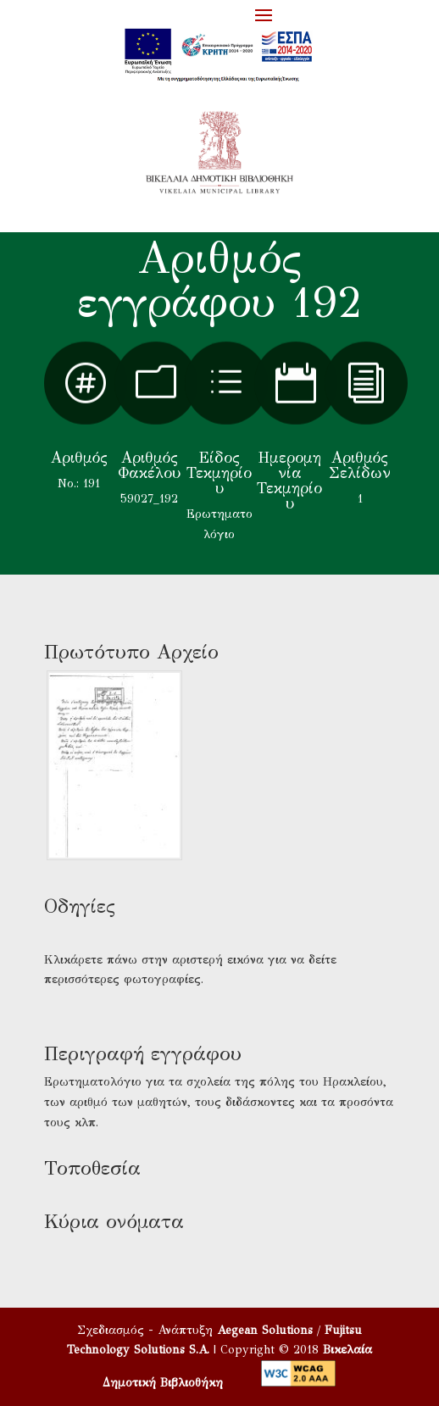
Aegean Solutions (265, 1330)
